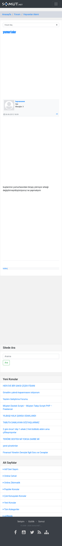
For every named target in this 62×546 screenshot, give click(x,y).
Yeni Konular (9, 502)
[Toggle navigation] (56, 4)
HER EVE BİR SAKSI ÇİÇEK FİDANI (19, 386)
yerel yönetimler (10, 446)
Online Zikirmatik (11, 482)
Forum (17, 14)
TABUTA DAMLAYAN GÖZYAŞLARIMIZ (21, 422)
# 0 (57, 114)
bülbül (5, 268)
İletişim (21, 521)
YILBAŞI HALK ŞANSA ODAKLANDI (19, 416)
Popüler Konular (11, 489)
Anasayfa (6, 14)
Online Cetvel (10, 476)
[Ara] (31, 356)
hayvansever (20, 101)
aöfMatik (8, 516)
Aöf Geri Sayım (10, 469)
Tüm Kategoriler (11, 509)
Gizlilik (31, 521)
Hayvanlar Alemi (31, 14)
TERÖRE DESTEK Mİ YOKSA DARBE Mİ (21, 439)
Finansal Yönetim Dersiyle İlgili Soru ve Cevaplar (25, 452)
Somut (41, 521)
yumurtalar (9, 32)
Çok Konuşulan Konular (14, 496)
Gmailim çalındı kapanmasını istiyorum (21, 392)
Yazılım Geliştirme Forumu (15, 399)
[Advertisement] (31, 68)
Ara (6, 362)
